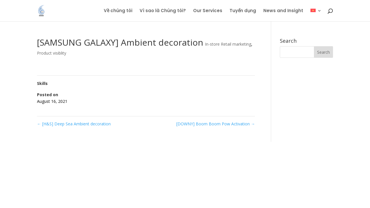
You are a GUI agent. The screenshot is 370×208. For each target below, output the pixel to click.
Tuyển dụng (243, 11)
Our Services (207, 11)
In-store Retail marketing (228, 44)
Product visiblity (51, 53)
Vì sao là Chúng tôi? (163, 11)
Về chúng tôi (118, 11)
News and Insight (283, 11)
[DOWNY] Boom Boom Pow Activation (215, 124)
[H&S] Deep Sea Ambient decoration (74, 124)
